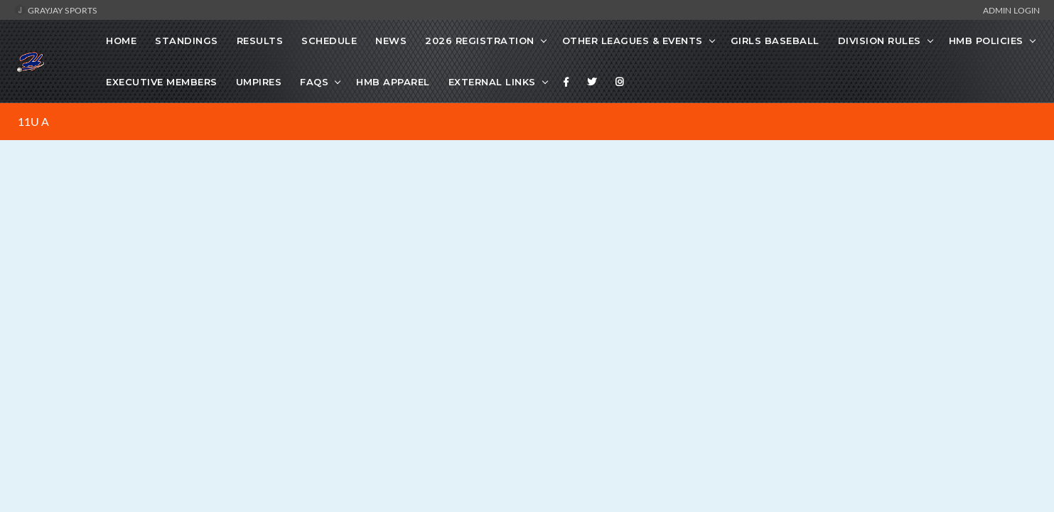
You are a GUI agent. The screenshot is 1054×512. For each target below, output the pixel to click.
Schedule (329, 40)
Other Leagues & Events (632, 40)
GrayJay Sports (55, 10)
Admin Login (1011, 10)
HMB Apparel (393, 81)
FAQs (314, 81)
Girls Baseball (775, 40)
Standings (186, 40)
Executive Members (161, 81)
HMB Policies (986, 40)
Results (260, 40)
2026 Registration (479, 40)
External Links (492, 81)
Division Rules (879, 40)
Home (121, 40)
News (391, 40)
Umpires (259, 81)
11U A (33, 121)
